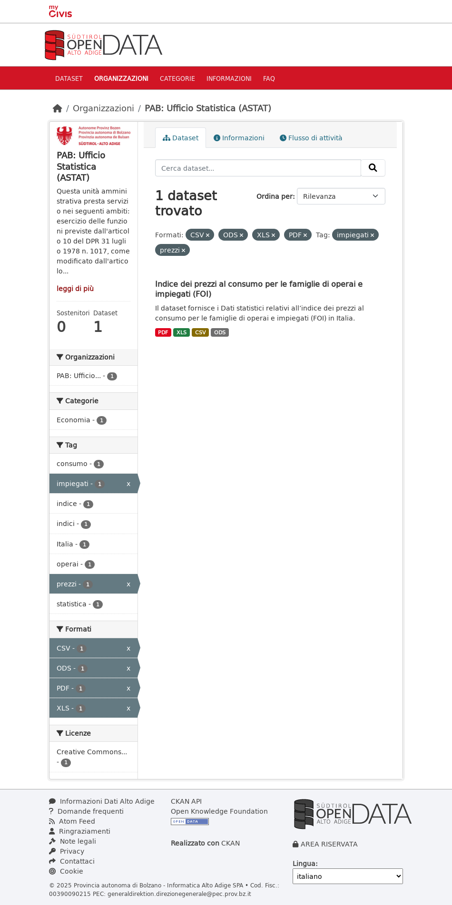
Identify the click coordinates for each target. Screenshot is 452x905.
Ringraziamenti (79, 831)
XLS (182, 332)
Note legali (72, 841)
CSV (200, 332)
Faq (269, 78)
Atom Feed (72, 821)
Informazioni (229, 78)
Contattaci (72, 861)
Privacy (66, 851)
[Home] (57, 108)
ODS (220, 332)
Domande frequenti (86, 811)
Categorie (177, 78)
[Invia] (373, 167)
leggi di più (75, 288)
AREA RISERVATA (329, 844)
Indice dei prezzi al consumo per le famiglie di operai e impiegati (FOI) (259, 289)
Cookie (66, 871)
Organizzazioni (121, 78)
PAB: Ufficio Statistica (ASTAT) (208, 108)
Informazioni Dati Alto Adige (102, 801)
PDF (163, 332)
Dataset (69, 78)
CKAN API (186, 801)
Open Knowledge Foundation (219, 811)
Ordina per (274, 196)
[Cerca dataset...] (258, 167)
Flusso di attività (311, 138)
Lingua (304, 863)
